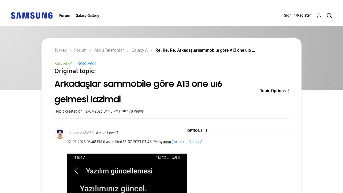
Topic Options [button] (273, 90)
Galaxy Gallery (87, 15)
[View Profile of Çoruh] (177, 142)
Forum (64, 15)
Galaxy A (195, 142)
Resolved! (86, 63)
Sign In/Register (297, 15)
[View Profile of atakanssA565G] (81, 133)
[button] (197, 130)
